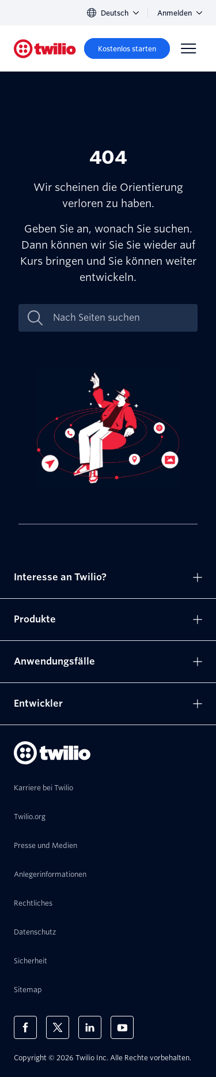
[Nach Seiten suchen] (120, 317)
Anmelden (179, 13)
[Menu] (188, 48)
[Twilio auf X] (57, 1027)
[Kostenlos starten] (127, 48)
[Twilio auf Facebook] (25, 1027)
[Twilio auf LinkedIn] (89, 1027)
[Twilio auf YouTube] (122, 1027)
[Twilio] (45, 48)
